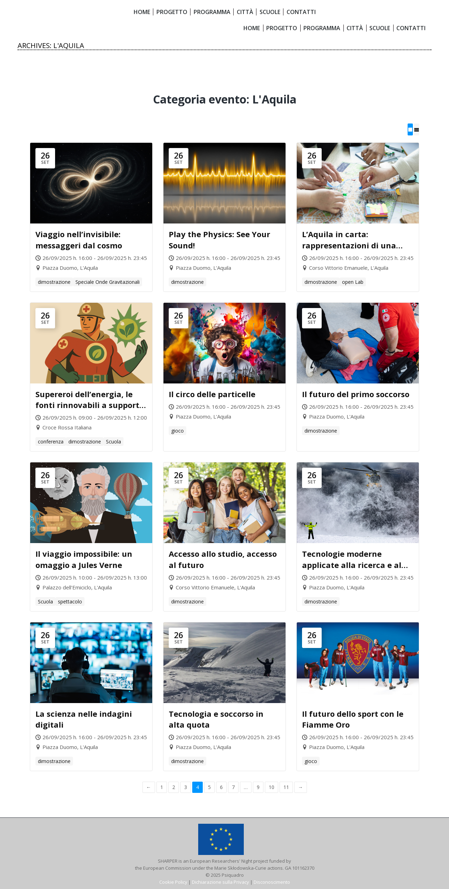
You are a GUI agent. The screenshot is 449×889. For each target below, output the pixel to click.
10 (271, 787)
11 (286, 787)
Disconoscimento (272, 882)
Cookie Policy (173, 882)
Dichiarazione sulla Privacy (220, 882)
